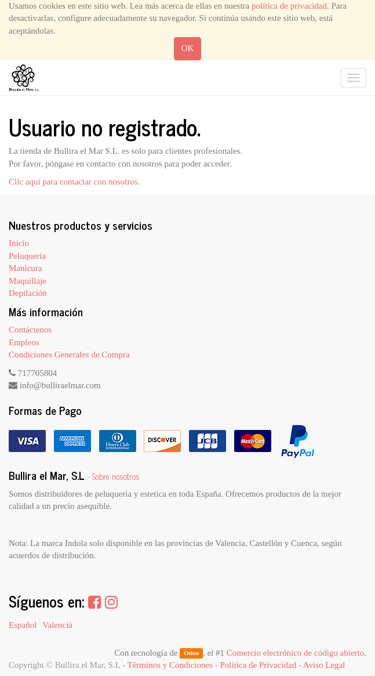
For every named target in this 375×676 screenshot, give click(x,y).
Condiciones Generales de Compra (69, 354)
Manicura (25, 268)
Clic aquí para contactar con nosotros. (74, 181)
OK (187, 48)
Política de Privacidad (258, 665)
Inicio (19, 243)
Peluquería (27, 256)
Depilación (28, 293)
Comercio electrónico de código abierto (295, 652)
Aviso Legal (324, 665)
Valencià (57, 625)
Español (23, 625)
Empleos (24, 342)
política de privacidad (289, 5)
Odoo (191, 653)
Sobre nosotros (116, 476)
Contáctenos (30, 329)
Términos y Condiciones (170, 665)
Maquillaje (27, 280)
